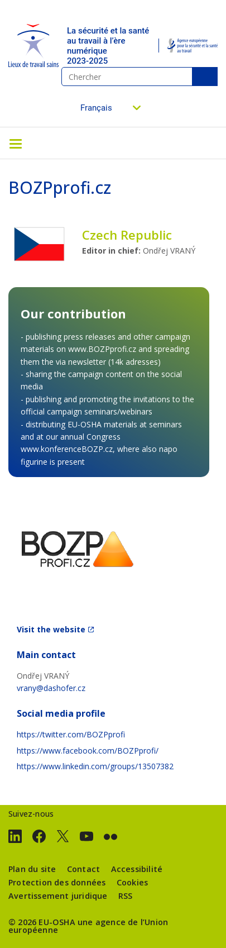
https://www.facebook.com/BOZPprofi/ (87, 750)
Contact (83, 869)
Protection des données (56, 882)
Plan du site (32, 869)
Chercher (205, 76)
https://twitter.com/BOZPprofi (71, 734)
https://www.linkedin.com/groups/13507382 (95, 766)
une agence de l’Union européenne (88, 926)
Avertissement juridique (58, 895)
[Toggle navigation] (15, 143)
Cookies (132, 882)
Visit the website (51, 629)
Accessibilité (137, 869)
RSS (125, 895)
